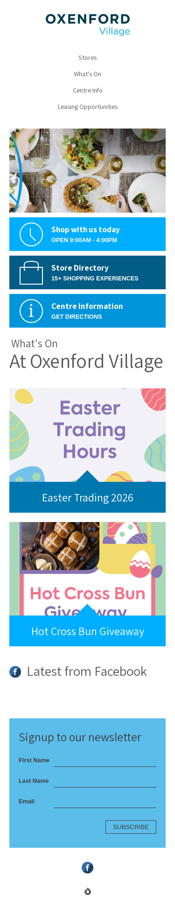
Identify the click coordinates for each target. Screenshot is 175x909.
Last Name (34, 780)
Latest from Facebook (78, 672)
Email (27, 801)
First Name (34, 760)
